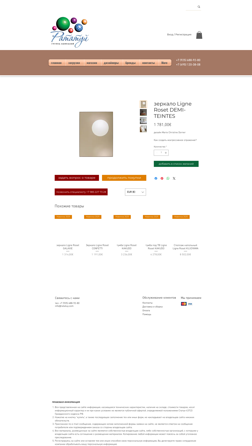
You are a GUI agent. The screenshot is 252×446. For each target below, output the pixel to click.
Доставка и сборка (152, 306)
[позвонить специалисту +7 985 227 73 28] (81, 191)
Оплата (146, 310)
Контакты (147, 302)
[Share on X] (174, 178)
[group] (126, 237)
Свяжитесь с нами (67, 298)
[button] (199, 35)
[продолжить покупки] (124, 178)
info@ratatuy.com (64, 306)
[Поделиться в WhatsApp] (168, 178)
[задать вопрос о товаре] (77, 178)
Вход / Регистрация (179, 34)
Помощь (147, 314)
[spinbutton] (161, 153)
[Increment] (166, 153)
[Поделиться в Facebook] (156, 178)
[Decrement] (156, 153)
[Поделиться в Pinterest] (162, 178)
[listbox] (135, 192)
